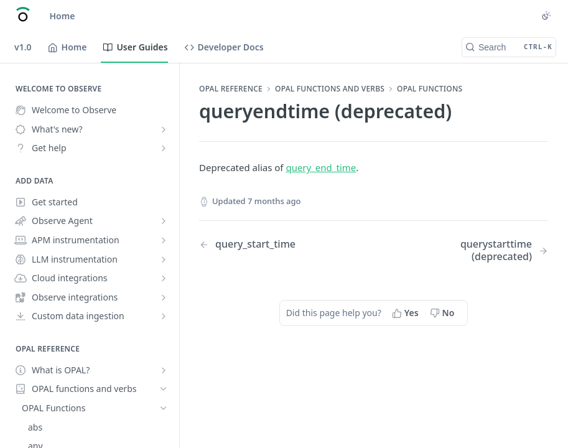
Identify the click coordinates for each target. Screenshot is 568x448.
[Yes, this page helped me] (407, 313)
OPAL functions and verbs (329, 89)
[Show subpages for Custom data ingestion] (164, 316)
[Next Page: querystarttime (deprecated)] (473, 250)
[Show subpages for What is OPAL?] (164, 370)
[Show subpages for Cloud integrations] (164, 278)
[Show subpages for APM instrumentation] (164, 240)
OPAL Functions (429, 89)
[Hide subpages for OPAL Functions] (164, 408)
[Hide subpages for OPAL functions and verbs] (164, 389)
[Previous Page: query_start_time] (273, 244)
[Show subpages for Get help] (164, 148)
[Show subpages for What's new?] (164, 129)
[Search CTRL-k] (509, 47)
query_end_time (321, 167)
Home (62, 16)
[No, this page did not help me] (444, 313)
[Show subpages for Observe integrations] (164, 297)
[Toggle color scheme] (546, 15)
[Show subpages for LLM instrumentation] (164, 259)
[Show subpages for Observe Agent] (164, 221)
